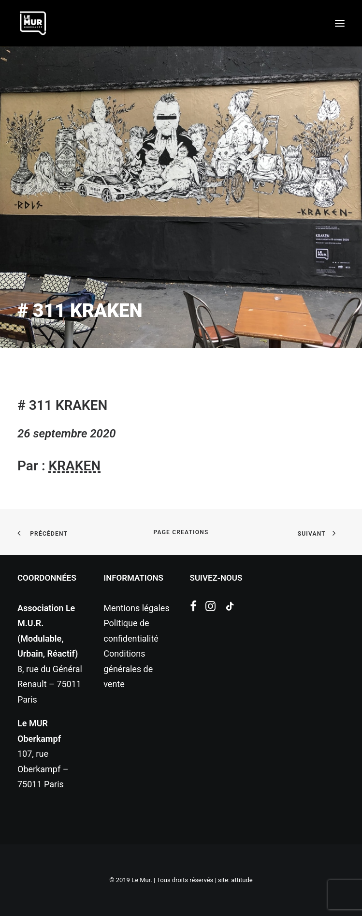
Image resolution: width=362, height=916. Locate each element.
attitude (241, 880)
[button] (340, 23)
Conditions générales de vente (128, 668)
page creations (181, 532)
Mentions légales (136, 608)
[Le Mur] (32, 23)
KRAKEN (74, 466)
